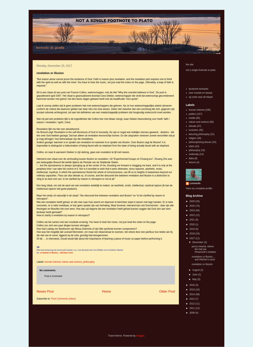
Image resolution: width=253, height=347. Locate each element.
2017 (192, 238)
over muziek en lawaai (200, 92)
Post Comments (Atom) (63, 298)
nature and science (72, 261)
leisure (192, 162)
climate (192, 126)
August (196, 270)
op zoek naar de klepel (201, 97)
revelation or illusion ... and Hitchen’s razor (203, 258)
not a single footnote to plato (201, 70)
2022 (192, 215)
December (198, 242)
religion (192, 138)
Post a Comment (53, 276)
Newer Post (45, 291)
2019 (192, 229)
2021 (192, 219)
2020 (192, 224)
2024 (192, 210)
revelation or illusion (202, 264)
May (194, 279)
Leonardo (195, 183)
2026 (192, 201)
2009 (192, 312)
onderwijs (194, 154)
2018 (192, 233)
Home (106, 291)
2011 (192, 308)
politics (192, 114)
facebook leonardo (198, 88)
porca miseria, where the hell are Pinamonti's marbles (204, 249)
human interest (52, 261)
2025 (192, 205)
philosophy (88, 261)
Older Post (167, 291)
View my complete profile (199, 188)
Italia (191, 158)
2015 (192, 289)
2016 (192, 285)
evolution (193, 130)
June (195, 274)
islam (191, 146)
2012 (192, 303)
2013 (192, 299)
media (192, 118)
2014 (192, 294)
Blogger (140, 335)
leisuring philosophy (199, 134)
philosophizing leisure (200, 142)
